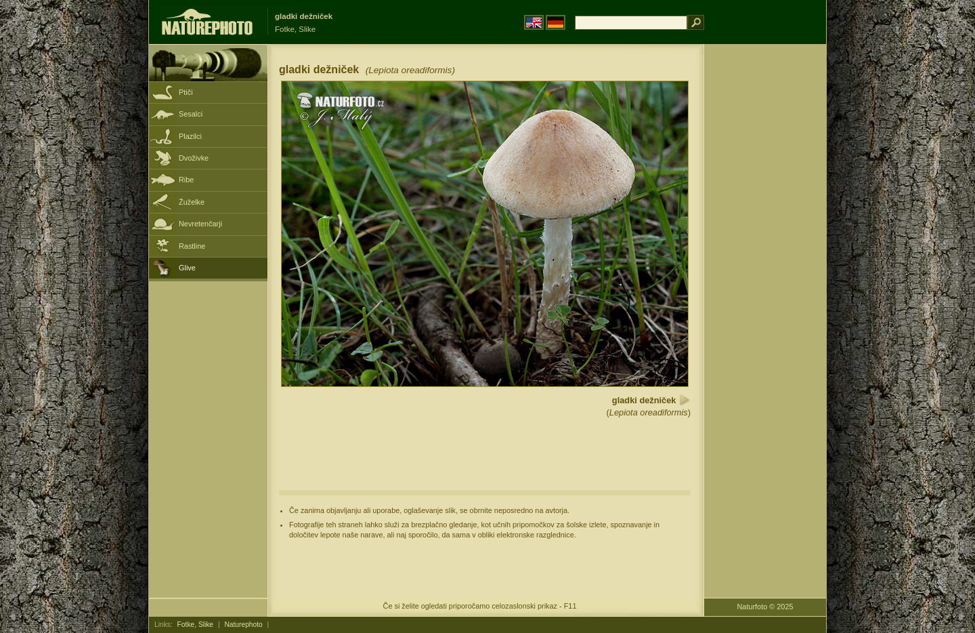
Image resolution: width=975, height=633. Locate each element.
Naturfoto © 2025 (765, 607)
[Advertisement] (765, 261)
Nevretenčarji (200, 224)
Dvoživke (194, 158)
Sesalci (190, 114)
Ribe (186, 180)
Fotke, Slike (195, 624)
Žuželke (191, 202)
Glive (187, 268)
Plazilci (190, 136)
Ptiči (186, 92)
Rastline (192, 246)
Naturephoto (243, 624)
